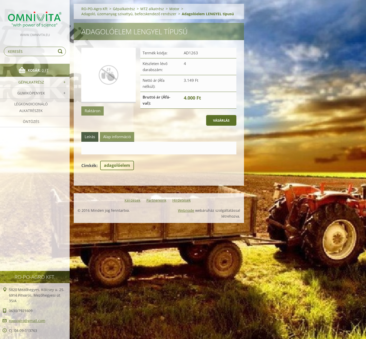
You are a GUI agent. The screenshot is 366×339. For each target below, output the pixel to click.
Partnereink (156, 200)
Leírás (90, 136)
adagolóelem (117, 165)
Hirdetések (181, 200)
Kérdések (132, 200)
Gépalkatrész (31, 82)
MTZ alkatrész (152, 8)
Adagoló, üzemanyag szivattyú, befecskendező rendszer (128, 13)
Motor (174, 8)
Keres (61, 51)
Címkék (89, 165)
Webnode (186, 210)
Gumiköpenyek (31, 93)
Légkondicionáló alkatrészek (31, 107)
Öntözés (31, 121)
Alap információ (117, 136)
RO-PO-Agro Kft (94, 8)
